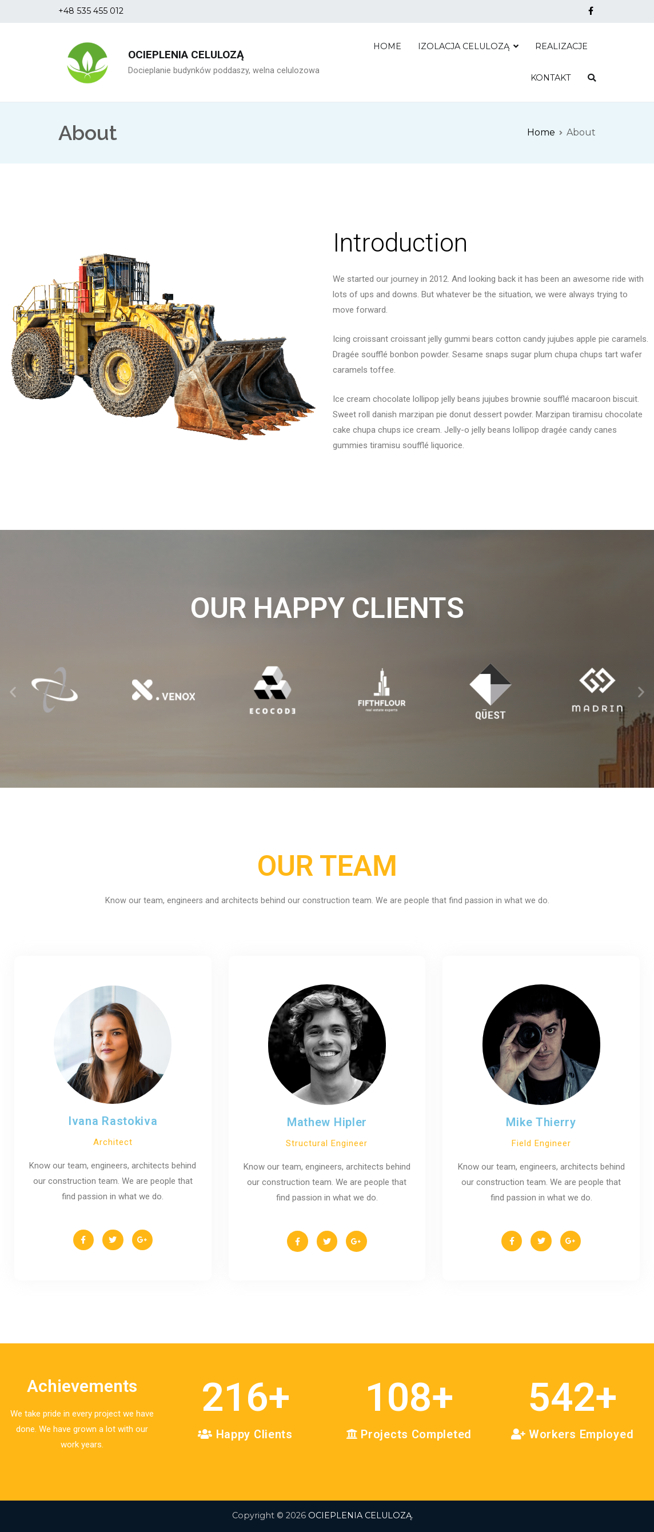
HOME (387, 46)
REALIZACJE (561, 46)
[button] (13, 691)
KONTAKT (551, 78)
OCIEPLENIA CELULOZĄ (186, 54)
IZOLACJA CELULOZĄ (463, 46)
